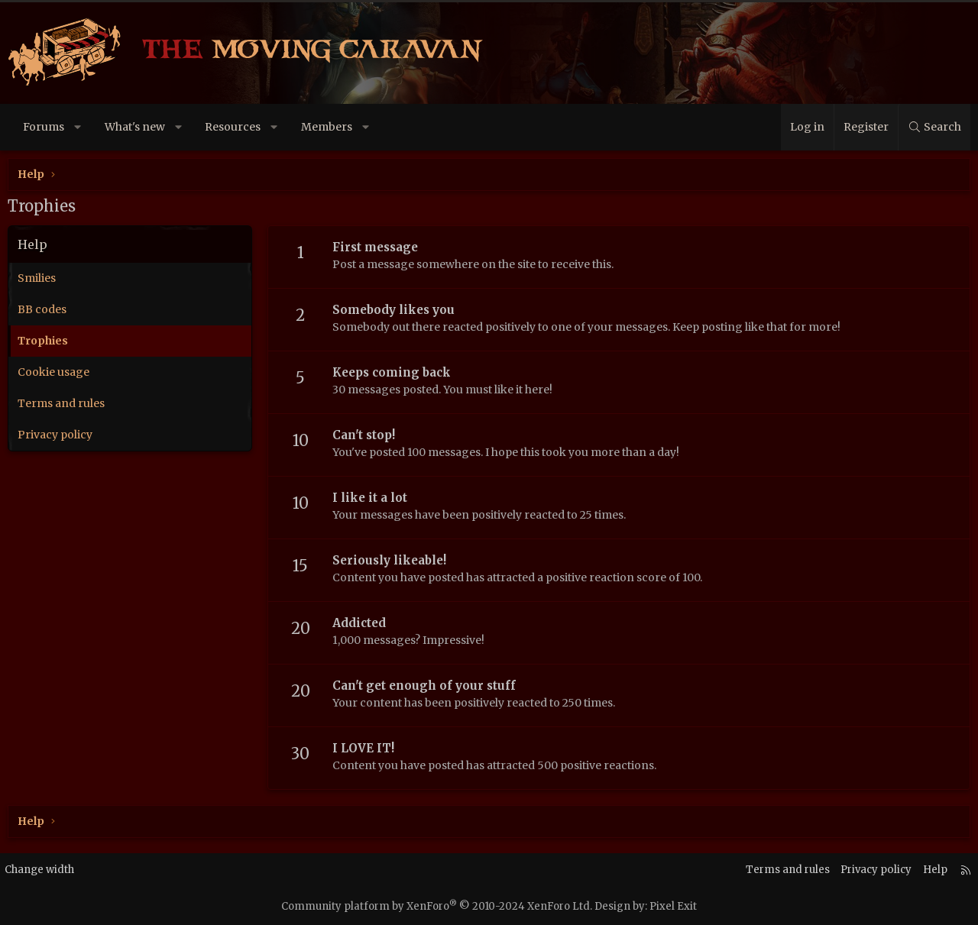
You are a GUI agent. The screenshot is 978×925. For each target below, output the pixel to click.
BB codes (42, 309)
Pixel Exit (673, 906)
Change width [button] (52, 870)
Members (326, 127)
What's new (135, 127)
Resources (233, 127)
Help (924, 870)
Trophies (43, 341)
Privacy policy (55, 434)
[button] (77, 127)
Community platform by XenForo (436, 906)
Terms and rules (61, 403)
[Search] (934, 127)
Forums (43, 127)
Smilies (37, 278)
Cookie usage (53, 372)
